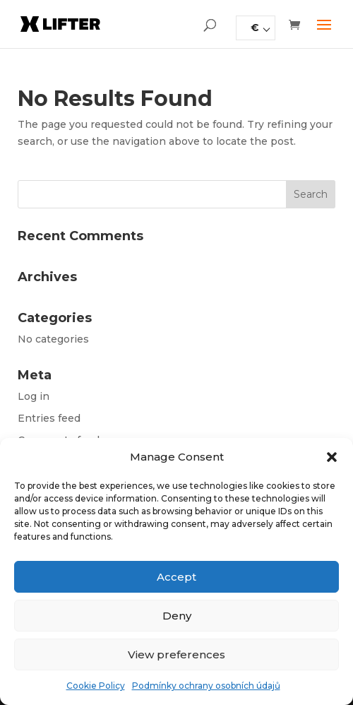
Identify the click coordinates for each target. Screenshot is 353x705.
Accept (176, 576)
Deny (176, 615)
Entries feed (49, 418)
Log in (33, 396)
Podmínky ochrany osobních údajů (206, 685)
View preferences (176, 654)
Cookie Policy (95, 685)
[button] (332, 457)
